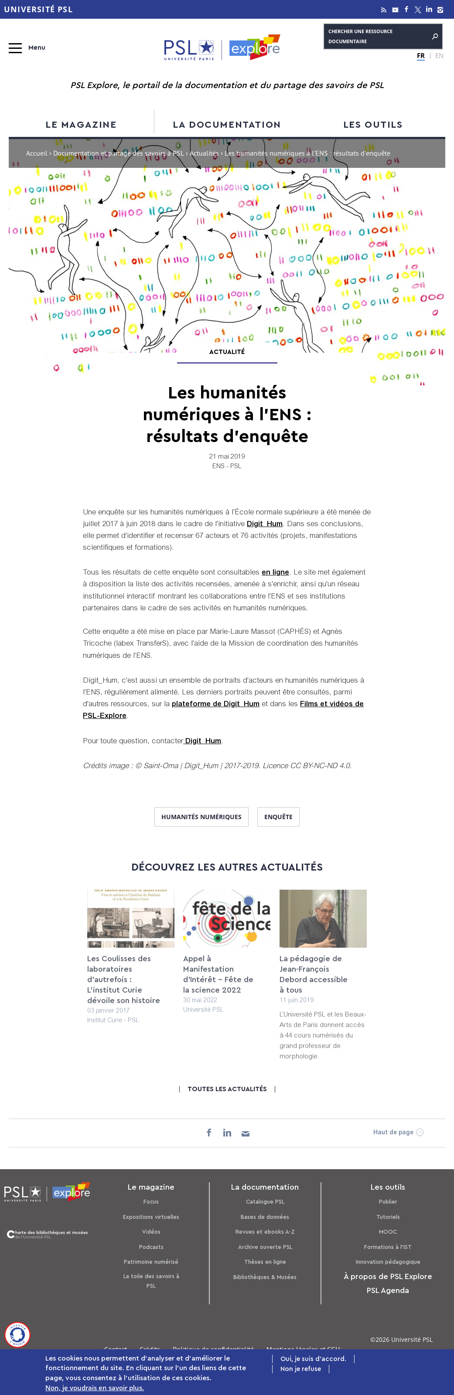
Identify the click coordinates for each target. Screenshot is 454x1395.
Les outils (373, 124)
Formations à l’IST (388, 1247)
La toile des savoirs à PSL (151, 1281)
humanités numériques (201, 817)
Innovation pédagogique (388, 1262)
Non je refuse (300, 1370)
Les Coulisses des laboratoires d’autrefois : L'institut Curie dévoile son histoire (123, 987)
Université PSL (38, 9)
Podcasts (151, 1247)
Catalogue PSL (265, 1201)
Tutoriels (388, 1217)
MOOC (388, 1232)
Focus (151, 1201)
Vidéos (151, 1232)
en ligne (275, 573)
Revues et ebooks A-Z (265, 1232)
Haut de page (393, 1133)
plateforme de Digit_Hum (215, 704)
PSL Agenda (388, 1290)
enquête (278, 817)
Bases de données (265, 1217)
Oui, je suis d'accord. (313, 1360)
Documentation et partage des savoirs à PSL (118, 154)
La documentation (227, 124)
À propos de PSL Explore (388, 1276)
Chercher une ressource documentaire (383, 36)
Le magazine (81, 124)
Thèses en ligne (265, 1262)
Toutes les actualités (227, 1089)
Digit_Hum (265, 524)
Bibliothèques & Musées (265, 1277)
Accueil (37, 154)
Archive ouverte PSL (265, 1247)
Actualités (204, 154)
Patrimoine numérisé (151, 1262)
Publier (388, 1201)
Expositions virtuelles (151, 1217)
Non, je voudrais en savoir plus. (94, 1389)
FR (421, 55)
